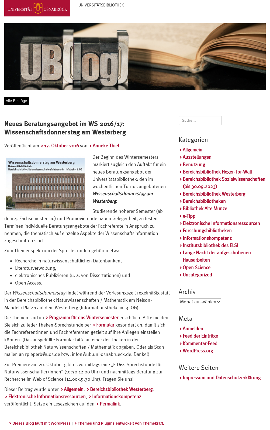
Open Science (196, 267)
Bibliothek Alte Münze (205, 208)
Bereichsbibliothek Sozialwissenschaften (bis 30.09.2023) (224, 182)
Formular (105, 325)
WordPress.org (198, 350)
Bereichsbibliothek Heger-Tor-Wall (217, 172)
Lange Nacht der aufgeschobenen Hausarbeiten (217, 256)
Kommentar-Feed (200, 343)
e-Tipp (189, 216)
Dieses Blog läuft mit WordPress (41, 423)
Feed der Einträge (200, 336)
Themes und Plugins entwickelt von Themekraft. (121, 423)
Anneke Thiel (106, 145)
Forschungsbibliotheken (207, 230)
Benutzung (194, 164)
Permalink (110, 404)
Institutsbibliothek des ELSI (210, 245)
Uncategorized (197, 275)
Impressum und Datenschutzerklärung (222, 377)
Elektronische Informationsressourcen (47, 396)
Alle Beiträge (16, 101)
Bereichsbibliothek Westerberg (121, 389)
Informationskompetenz (116, 396)
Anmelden (193, 328)
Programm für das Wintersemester (83, 317)
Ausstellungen (197, 157)
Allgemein (74, 389)
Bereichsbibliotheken (204, 201)
